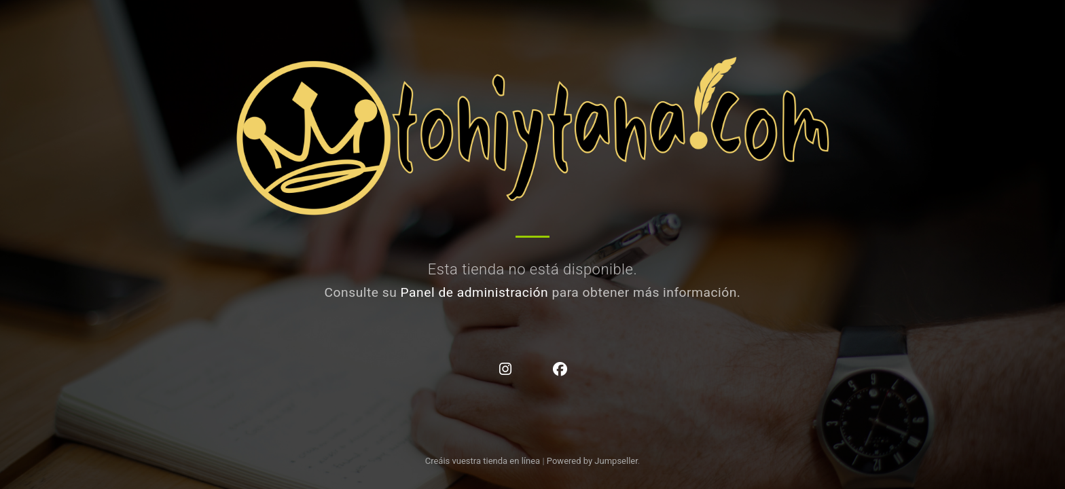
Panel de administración (475, 292)
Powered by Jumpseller (592, 461)
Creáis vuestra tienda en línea (483, 461)
